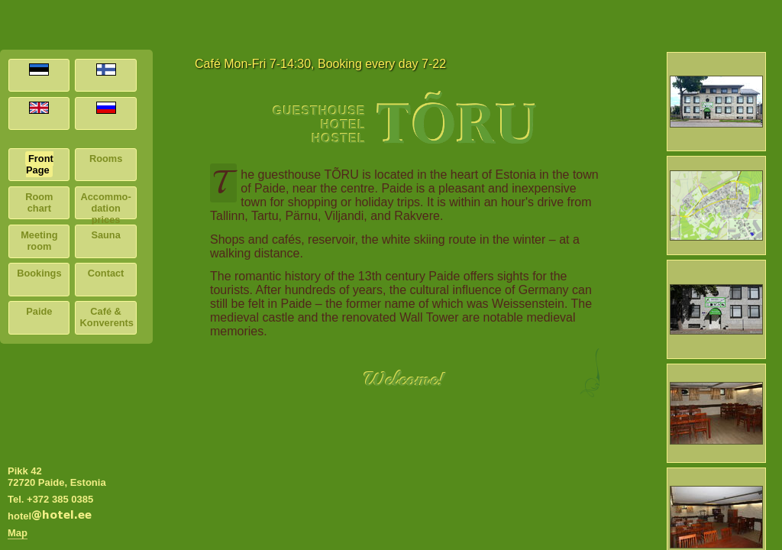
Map (17, 533)
